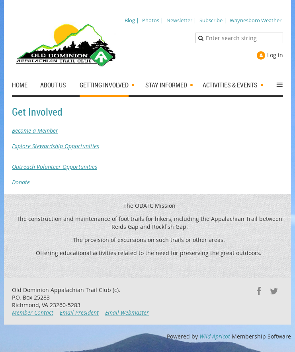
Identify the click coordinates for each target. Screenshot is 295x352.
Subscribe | (213, 20)
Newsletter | (181, 20)
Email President (79, 312)
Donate (147, 178)
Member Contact (32, 312)
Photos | (152, 20)
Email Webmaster (127, 312)
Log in (275, 55)
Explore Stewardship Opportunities (147, 156)
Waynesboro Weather (255, 20)
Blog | (132, 20)
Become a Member (147, 134)
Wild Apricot (214, 336)
